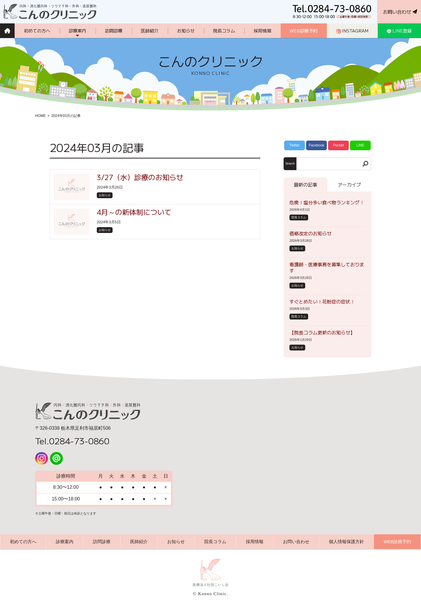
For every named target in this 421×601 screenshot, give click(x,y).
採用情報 (254, 541)
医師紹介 (139, 541)
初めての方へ (23, 541)
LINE (360, 145)
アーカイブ (349, 184)
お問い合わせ (296, 541)
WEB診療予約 (397, 541)
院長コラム (298, 217)
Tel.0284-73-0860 (72, 441)
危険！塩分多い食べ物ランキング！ (326, 202)
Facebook (316, 145)
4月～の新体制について (134, 212)
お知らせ (105, 195)
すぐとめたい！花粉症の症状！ (322, 301)
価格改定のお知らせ (310, 233)
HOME (40, 116)
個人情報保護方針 (346, 541)
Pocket (338, 145)
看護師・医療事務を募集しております (326, 267)
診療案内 (64, 541)
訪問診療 (102, 541)
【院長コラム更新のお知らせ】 (322, 332)
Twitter (294, 145)
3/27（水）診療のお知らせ (140, 177)
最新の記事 (305, 184)
